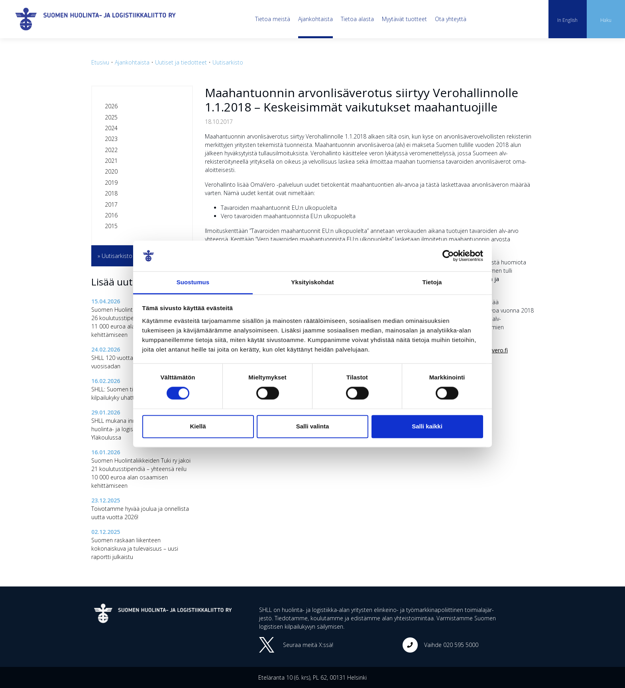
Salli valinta (312, 426)
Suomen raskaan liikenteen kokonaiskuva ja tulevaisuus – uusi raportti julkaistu (134, 548)
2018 (111, 193)
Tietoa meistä (272, 19)
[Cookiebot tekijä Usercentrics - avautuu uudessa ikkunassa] (448, 256)
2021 (111, 160)
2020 (111, 171)
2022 (111, 150)
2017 (111, 204)
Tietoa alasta (357, 19)
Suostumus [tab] (193, 282)
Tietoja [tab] (432, 282)
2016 (111, 215)
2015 (111, 226)
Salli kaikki (427, 426)
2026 (111, 106)
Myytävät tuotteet (404, 19)
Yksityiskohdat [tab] (312, 282)
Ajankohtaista (315, 19)
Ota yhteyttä (450, 19)
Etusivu (100, 62)
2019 (111, 182)
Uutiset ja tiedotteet (181, 62)
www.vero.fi (493, 350)
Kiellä (198, 426)
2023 (111, 139)
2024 (111, 128)
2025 (111, 117)
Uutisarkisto (227, 62)
